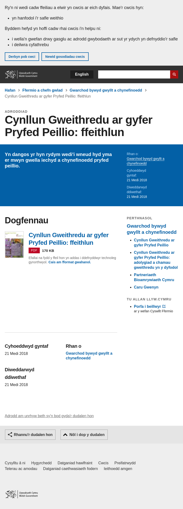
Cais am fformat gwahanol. (70, 262)
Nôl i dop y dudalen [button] (87, 435)
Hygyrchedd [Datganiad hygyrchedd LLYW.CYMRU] (41, 463)
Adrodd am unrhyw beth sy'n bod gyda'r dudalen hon (49, 416)
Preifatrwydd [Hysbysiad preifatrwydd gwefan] (125, 463)
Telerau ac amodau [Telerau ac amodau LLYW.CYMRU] (21, 469)
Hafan (10, 90)
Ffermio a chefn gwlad (42, 90)
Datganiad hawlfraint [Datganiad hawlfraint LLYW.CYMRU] (75, 463)
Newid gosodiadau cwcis (65, 57)
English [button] (82, 74)
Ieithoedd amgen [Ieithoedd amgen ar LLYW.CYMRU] (118, 469)
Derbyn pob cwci (22, 57)
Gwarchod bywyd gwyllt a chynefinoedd (106, 90)
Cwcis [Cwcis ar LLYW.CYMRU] (103, 463)
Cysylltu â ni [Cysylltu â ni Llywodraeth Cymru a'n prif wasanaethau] (15, 463)
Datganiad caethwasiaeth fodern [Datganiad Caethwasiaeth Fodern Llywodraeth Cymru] (70, 469)
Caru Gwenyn (146, 287)
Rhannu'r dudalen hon (33, 435)
